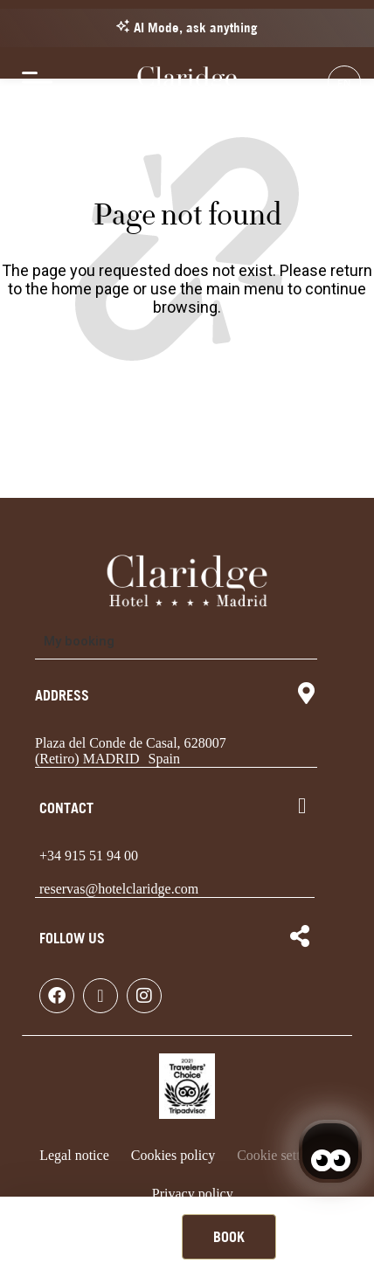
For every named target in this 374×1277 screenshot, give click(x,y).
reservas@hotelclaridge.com (118, 888)
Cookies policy (173, 1155)
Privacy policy (192, 1193)
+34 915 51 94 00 (88, 855)
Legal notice (74, 1155)
